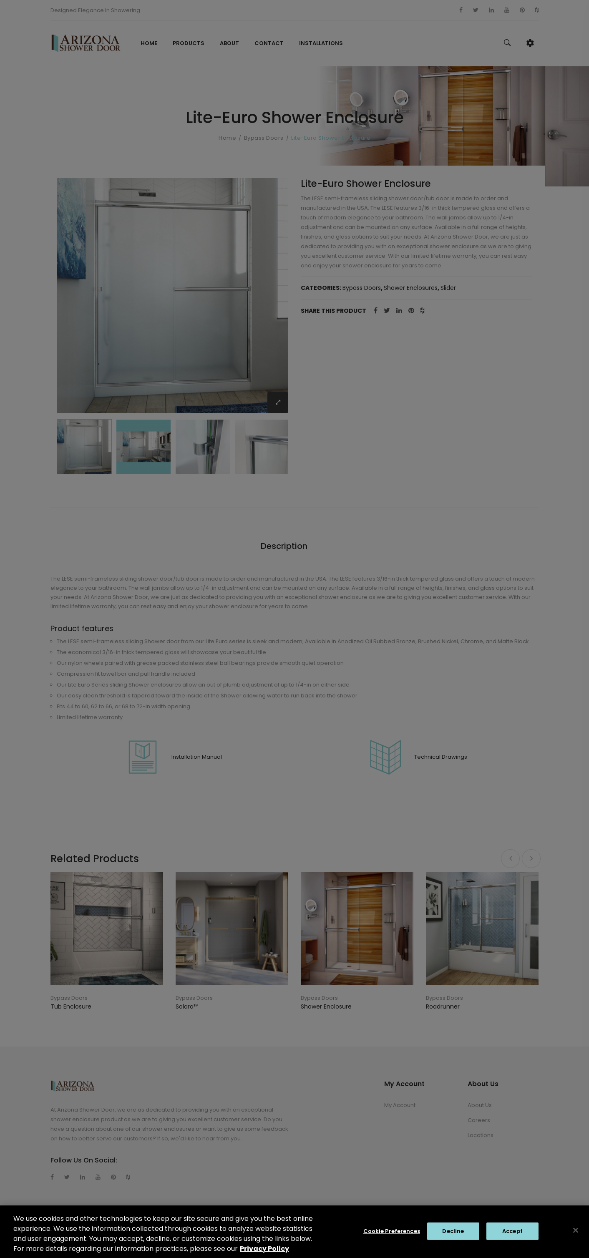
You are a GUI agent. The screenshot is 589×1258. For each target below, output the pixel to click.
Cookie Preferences (391, 1236)
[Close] (575, 1235)
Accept (512, 1236)
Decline (453, 1236)
